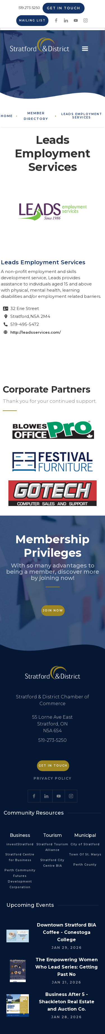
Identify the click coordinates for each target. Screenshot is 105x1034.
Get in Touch (63, 8)
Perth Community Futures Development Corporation (20, 878)
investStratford (20, 844)
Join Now (53, 610)
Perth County (85, 864)
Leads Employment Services (81, 116)
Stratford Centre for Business (19, 857)
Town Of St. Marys (85, 854)
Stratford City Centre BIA (52, 863)
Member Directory (36, 116)
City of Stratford (85, 844)
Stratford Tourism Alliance (52, 847)
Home (7, 116)
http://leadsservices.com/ (35, 332)
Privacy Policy (53, 778)
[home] (38, 47)
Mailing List (32, 20)
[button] (85, 49)
